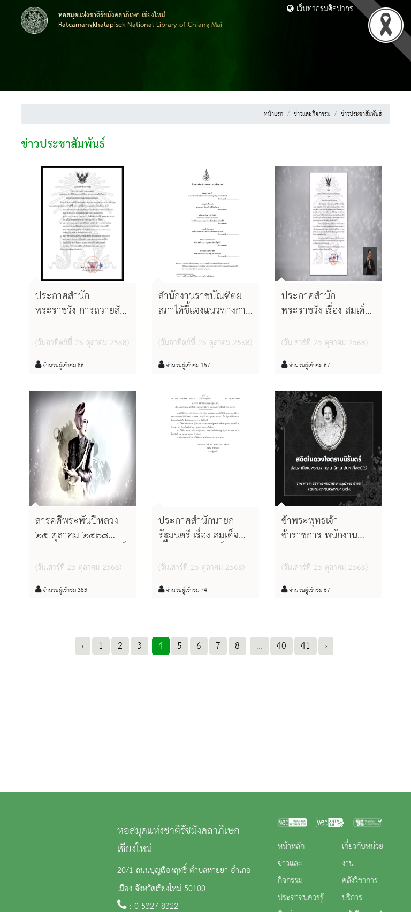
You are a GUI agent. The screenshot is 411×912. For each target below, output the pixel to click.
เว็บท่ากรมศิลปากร (320, 9)
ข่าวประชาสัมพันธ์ (361, 114)
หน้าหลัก (291, 847)
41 (305, 646)
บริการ (352, 898)
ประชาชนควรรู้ (301, 898)
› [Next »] (326, 646)
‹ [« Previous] (83, 646)
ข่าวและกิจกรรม (312, 114)
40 (281, 646)
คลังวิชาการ (360, 881)
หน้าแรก (273, 114)
